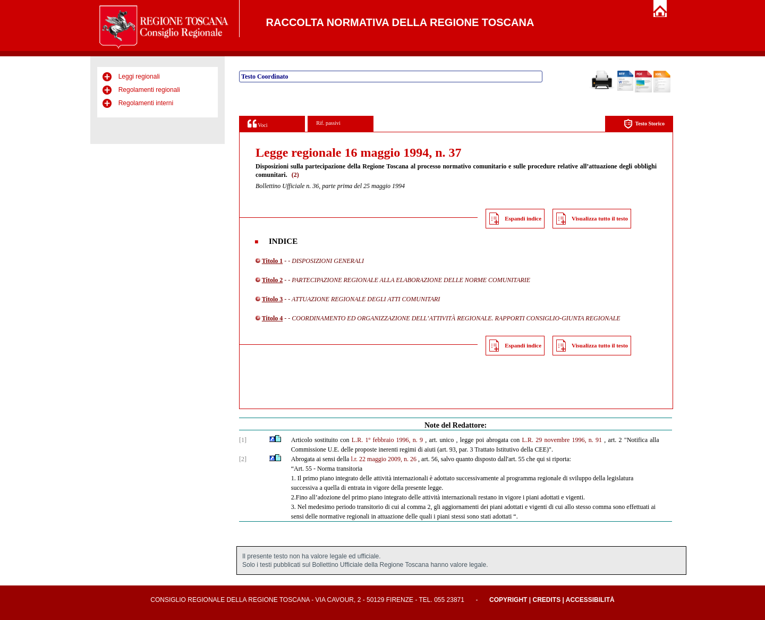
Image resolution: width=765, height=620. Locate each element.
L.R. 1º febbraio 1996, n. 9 (387, 440)
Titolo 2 (272, 280)
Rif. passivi (328, 123)
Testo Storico (644, 124)
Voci (257, 123)
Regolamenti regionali (149, 90)
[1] (242, 440)
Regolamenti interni (145, 103)
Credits (546, 600)
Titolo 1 (272, 261)
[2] (242, 459)
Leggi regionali (139, 76)
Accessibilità (590, 600)
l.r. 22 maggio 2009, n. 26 (383, 459)
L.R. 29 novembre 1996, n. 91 (562, 440)
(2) (295, 175)
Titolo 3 (272, 299)
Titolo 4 (272, 318)
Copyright (508, 600)
